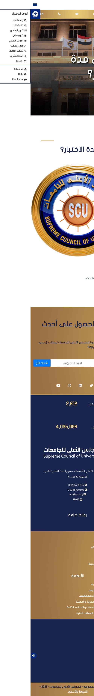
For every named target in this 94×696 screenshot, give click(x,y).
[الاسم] (73, 363)
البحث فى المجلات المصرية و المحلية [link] (65, 601)
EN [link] (11, 14)
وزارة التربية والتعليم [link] (75, 552)
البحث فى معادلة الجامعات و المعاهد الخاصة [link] (61, 607)
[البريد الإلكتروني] (38, 363)
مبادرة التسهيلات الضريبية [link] (72, 564)
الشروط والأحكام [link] (47, 691)
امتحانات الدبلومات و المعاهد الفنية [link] (66, 613)
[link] (5, 14)
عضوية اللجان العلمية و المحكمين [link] (67, 596)
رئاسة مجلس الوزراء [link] (76, 529)
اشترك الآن (11, 363)
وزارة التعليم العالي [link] (75, 535)
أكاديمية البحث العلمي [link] (73, 546)
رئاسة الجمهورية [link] (77, 523)
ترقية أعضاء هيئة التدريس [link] (72, 590)
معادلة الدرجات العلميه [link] (73, 584)
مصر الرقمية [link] (79, 558)
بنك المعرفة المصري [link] (74, 540)
